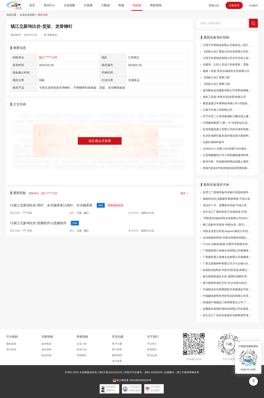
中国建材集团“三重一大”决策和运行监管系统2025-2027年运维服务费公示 (230, 122)
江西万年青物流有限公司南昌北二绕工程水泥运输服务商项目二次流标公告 (230, 45)
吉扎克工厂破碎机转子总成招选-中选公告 (227, 211)
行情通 (88, 5)
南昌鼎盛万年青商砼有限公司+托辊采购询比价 (230, 103)
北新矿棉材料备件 (213, 142)
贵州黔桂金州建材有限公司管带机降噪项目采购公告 (230, 90)
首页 (32, 5)
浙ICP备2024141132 (110, 372)
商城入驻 (214, 5)
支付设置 (117, 361)
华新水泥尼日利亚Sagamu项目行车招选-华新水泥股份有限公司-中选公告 (230, 231)
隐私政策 (11, 343)
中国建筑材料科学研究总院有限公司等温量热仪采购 (230, 295)
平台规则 (12, 336)
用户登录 (117, 349)
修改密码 (117, 355)
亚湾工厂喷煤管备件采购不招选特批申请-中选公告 (230, 192)
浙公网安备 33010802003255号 (132, 380)
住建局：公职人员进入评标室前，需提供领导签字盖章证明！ (230, 64)
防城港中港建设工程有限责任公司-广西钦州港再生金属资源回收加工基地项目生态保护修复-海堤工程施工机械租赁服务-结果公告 (230, 302)
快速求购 (46, 355)
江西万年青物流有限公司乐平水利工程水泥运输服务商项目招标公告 (230, 58)
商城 (121, 5)
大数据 (105, 5)
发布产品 (82, 349)
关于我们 (153, 336)
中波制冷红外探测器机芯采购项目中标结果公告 (230, 289)
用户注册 (117, 343)
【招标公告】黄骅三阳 (216, 77)
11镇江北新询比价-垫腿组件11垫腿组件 (38, 223)
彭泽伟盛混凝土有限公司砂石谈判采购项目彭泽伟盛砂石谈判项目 (230, 129)
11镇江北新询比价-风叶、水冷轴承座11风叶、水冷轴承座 (51, 205)
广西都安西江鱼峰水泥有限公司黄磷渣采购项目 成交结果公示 (230, 250)
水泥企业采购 (27, 14)
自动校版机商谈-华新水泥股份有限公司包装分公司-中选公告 (230, 237)
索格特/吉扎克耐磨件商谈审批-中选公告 (226, 198)
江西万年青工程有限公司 (217, 109)
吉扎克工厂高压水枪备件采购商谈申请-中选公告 (230, 315)
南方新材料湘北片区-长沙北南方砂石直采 (227, 282)
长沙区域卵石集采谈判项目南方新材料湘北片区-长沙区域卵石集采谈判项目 (230, 135)
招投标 (137, 5)
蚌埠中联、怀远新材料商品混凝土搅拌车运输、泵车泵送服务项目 (230, 161)
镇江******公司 (48, 57)
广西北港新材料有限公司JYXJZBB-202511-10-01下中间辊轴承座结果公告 (230, 263)
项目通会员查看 (99, 141)
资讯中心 (49, 5)
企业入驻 (82, 343)
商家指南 (82, 336)
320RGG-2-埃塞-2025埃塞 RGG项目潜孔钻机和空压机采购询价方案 (230, 148)
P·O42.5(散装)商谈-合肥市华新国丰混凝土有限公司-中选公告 (230, 244)
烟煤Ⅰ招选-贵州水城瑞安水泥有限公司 (226, 70)
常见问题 (117, 336)
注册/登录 (234, 5)
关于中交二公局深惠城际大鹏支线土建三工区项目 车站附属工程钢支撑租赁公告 (230, 116)
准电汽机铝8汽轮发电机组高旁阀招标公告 (228, 168)
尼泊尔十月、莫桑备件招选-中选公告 (225, 205)
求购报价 (82, 355)
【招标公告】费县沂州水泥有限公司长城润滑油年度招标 (230, 51)
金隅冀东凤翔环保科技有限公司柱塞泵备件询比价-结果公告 (230, 308)
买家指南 (47, 336)
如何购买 (46, 343)
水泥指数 (69, 5)
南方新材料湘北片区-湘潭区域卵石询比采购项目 (230, 276)
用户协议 (11, 349)
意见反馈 (152, 355)
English (253, 5)
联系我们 (152, 349)
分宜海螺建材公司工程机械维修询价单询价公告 (230, 155)
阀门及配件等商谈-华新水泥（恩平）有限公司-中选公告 (230, 224)
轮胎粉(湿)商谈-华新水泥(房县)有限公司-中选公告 (230, 269)
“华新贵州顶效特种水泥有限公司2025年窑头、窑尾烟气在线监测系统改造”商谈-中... (230, 218)
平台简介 (152, 343)
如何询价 (46, 349)
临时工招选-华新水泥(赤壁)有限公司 (224, 96)
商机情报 (155, 5)
